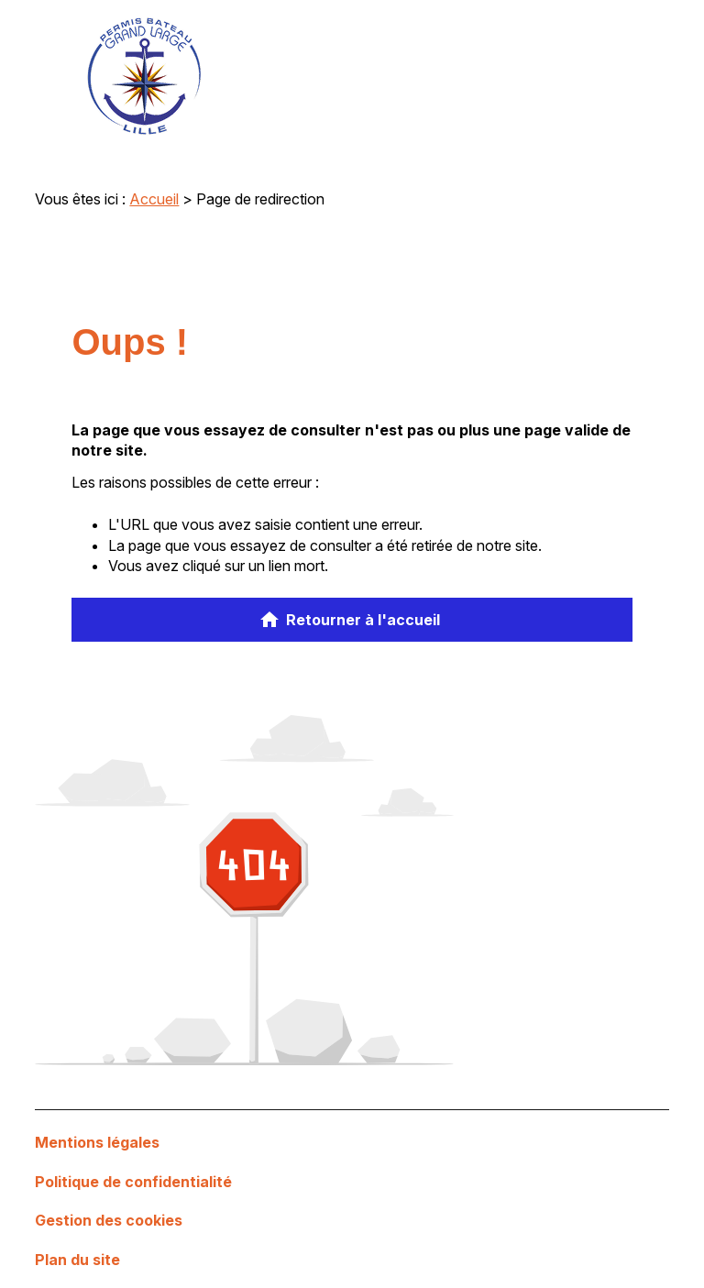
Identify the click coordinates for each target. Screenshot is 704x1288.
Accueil (154, 199)
